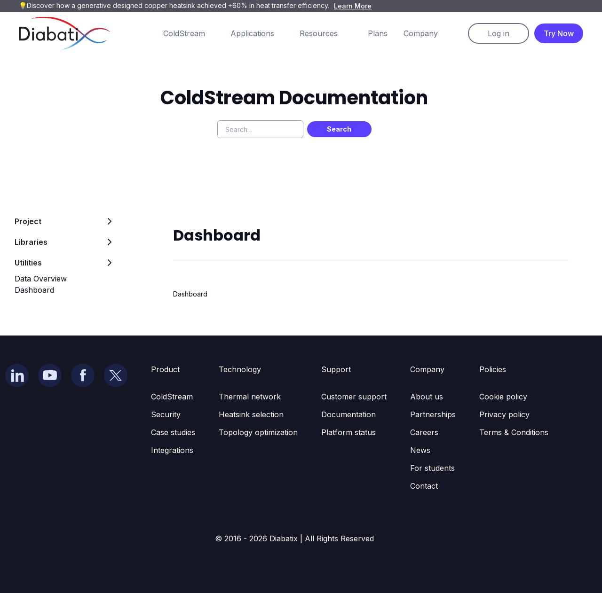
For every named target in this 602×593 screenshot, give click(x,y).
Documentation (348, 414)
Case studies (173, 432)
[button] (193, 33)
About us (426, 396)
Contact (424, 486)
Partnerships (433, 414)
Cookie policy (503, 396)
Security (166, 414)
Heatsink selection (251, 414)
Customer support (354, 396)
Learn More (353, 6)
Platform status (348, 432)
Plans (378, 33)
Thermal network (250, 396)
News (420, 450)
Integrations (172, 450)
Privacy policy (504, 414)
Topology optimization (258, 432)
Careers (424, 432)
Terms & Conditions (513, 432)
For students (432, 468)
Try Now (559, 33)
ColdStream (172, 396)
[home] (64, 33)
